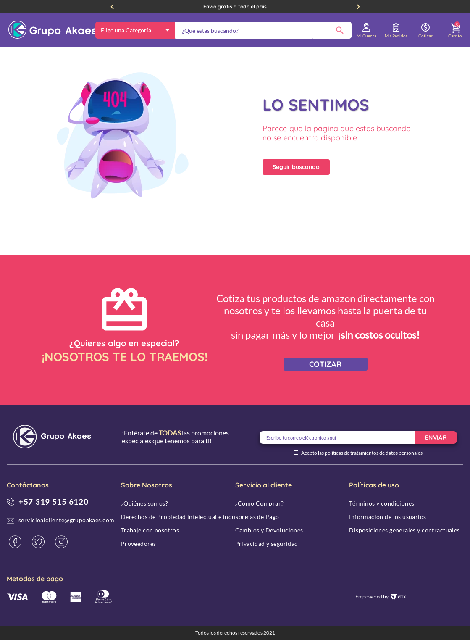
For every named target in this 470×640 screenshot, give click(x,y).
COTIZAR (325, 364)
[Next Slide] (358, 7)
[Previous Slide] (112, 7)
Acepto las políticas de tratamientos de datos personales (362, 453)
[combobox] (263, 30)
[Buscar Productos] (340, 30)
